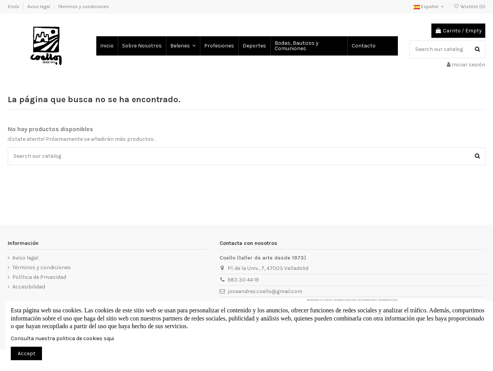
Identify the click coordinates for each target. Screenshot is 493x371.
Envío (14, 6)
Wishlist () (469, 6)
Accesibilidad (28, 286)
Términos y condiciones (83, 6)
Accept (26, 353)
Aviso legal (39, 6)
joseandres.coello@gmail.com (265, 291)
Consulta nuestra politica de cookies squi (62, 338)
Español (429, 6)
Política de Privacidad (39, 277)
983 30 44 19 (243, 280)
